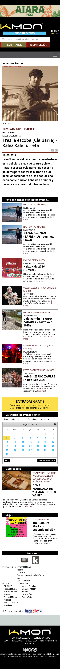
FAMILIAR (24, 583)
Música (7, 594)
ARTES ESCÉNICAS (23, 567)
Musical (7, 599)
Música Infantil (10, 591)
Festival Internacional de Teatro (31, 575)
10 (7, 442)
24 (7, 450)
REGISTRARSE (13, 44)
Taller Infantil (27, 594)
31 (7, 454)
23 (53, 446)
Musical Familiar (29, 586)
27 (30, 450)
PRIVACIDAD (17, 640)
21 (38, 446)
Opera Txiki (27, 597)
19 (23, 446)
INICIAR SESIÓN (38, 44)
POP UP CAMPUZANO (41, 519)
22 (45, 446)
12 (23, 442)
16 (53, 442)
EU (57, 33)
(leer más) (38, 281)
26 (23, 450)
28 (38, 450)
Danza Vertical (23, 580)
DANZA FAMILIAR (29, 589)
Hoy (7, 460)
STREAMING (7, 567)
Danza (20, 578)
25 (15, 450)
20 (30, 446)
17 (7, 446)
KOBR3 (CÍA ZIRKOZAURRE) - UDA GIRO (38, 370)
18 (15, 446)
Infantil (25, 591)
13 (30, 442)
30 (53, 450)
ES (53, 33)
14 (38, 442)
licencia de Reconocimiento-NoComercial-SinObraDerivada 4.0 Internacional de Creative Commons (32, 655)
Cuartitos (21, 572)
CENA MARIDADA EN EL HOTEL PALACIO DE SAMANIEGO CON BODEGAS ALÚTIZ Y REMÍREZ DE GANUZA (44, 477)
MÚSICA (5, 583)
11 (15, 442)
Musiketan (8, 605)
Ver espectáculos (47, 460)
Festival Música (10, 589)
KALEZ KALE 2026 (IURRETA (34, 260)
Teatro (20, 569)
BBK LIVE (8, 586)
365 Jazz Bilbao (11, 602)
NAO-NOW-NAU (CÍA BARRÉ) (34, 204)
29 (45, 450)
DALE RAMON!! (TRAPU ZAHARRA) (36, 312)
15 (45, 442)
